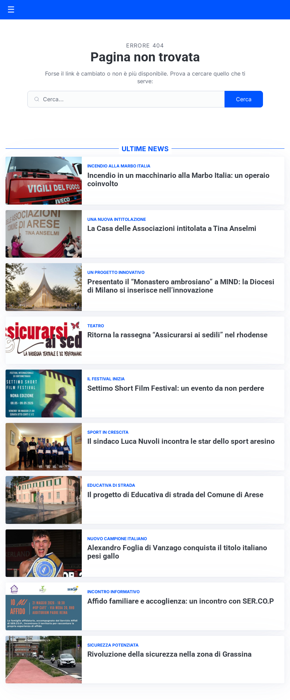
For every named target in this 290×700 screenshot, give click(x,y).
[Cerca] (126, 99)
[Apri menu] (11, 10)
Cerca (244, 99)
